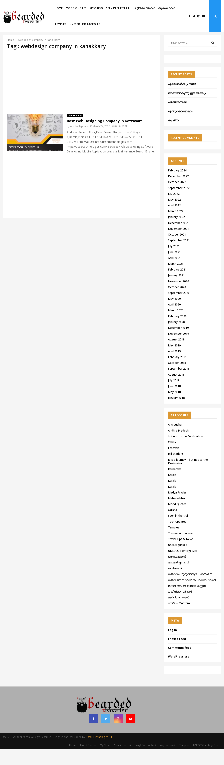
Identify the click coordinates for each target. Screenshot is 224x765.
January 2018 (176, 414)
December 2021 (178, 239)
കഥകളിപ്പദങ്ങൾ (178, 578)
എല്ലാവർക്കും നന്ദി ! (182, 100)
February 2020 (177, 332)
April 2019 (174, 367)
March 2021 (175, 280)
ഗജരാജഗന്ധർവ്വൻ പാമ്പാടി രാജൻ (192, 596)
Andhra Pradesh (178, 446)
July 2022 (174, 210)
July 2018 (174, 396)
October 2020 (177, 303)
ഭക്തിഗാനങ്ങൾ (178, 613)
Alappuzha (175, 440)
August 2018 (176, 390)
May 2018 (174, 408)
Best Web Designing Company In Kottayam (105, 137)
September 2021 (179, 256)
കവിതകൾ (175, 584)
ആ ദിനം (173, 136)
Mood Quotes (76, 8)
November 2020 (178, 297)
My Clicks (96, 8)
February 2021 (177, 285)
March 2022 (175, 227)
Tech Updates (75, 131)
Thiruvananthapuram (181, 549)
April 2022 (174, 221)
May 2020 (174, 314)
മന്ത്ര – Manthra (179, 619)
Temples (60, 24)
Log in (172, 646)
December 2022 (178, 192)
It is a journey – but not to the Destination (188, 477)
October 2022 (177, 198)
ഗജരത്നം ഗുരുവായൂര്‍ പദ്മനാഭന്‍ (190, 590)
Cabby (172, 458)
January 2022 (176, 233)
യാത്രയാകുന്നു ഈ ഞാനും (187, 109)
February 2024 (177, 186)
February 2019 (177, 373)
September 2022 (179, 204)
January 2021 (176, 291)
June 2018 (174, 402)
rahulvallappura (79, 142)
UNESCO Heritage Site (84, 24)
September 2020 (179, 309)
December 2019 (178, 344)
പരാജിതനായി (177, 118)
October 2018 (177, 379)
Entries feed (177, 655)
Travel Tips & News (180, 555)
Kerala (172, 491)
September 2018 (179, 384)
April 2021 (174, 274)
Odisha (172, 526)
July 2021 (174, 262)
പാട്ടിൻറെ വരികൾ (144, 8)
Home (59, 8)
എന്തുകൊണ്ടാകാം (180, 127)
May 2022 (174, 215)
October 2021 (177, 250)
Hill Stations (176, 470)
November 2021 (178, 245)
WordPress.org (178, 672)
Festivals (173, 464)
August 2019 (176, 355)
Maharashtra (176, 514)
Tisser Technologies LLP (99, 753)
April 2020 (174, 320)
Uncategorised (177, 561)
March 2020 (175, 326)
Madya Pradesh (178, 508)
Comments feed (179, 664)
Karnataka (174, 485)
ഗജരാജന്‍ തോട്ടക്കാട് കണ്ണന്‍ (187, 602)
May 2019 (174, 361)
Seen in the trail (118, 8)
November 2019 (178, 349)
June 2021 (174, 268)
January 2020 (176, 338)
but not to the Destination (185, 452)
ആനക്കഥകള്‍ (166, 8)
